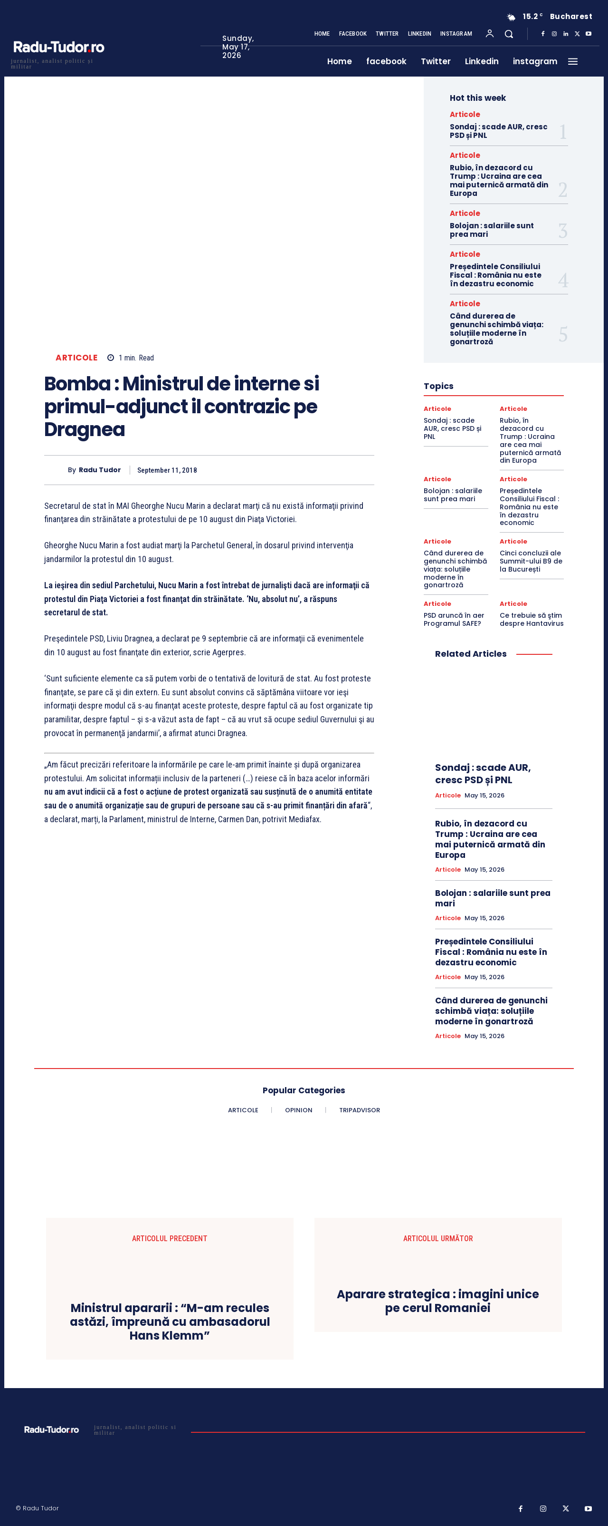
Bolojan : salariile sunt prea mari (492, 230)
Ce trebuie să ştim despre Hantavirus (532, 619)
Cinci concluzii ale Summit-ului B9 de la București (531, 561)
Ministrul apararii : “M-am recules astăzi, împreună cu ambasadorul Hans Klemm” (170, 1322)
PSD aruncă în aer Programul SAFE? (454, 619)
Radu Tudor (100, 470)
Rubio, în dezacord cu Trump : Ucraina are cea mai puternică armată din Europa (499, 180)
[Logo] (58, 62)
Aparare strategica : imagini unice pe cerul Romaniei (438, 1301)
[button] (508, 33)
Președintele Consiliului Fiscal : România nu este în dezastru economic (496, 275)
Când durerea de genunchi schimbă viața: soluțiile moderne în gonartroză (496, 329)
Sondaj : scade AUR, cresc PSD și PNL (499, 131)
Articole (76, 358)
